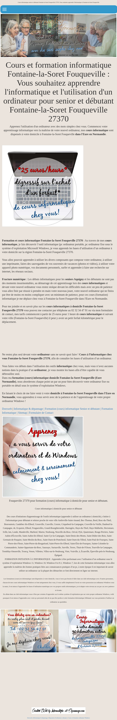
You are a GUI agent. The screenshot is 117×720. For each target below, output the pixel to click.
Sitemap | (23, 412)
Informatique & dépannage (40, 718)
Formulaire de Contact (41, 412)
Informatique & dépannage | (29, 408)
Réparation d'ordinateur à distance (58, 718)
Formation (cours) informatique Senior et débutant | (73, 408)
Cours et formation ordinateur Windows (79, 718)
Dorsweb (7, 408)
